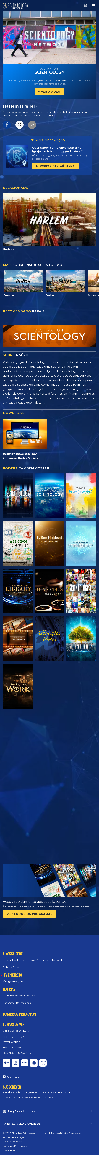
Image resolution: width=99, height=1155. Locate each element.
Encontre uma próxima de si (55, 165)
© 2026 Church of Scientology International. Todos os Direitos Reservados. (42, 1133)
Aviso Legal (9, 1150)
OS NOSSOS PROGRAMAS (19, 1014)
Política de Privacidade (15, 1146)
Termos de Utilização (14, 1137)
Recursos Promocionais (17, 1002)
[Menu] (93, 5)
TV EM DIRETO (12, 975)
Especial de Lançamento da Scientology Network (33, 959)
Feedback (13, 1077)
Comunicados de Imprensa (19, 995)
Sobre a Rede (11, 967)
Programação (13, 981)
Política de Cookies (12, 1141)
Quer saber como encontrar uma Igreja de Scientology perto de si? (57, 149)
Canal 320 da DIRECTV (16, 1030)
